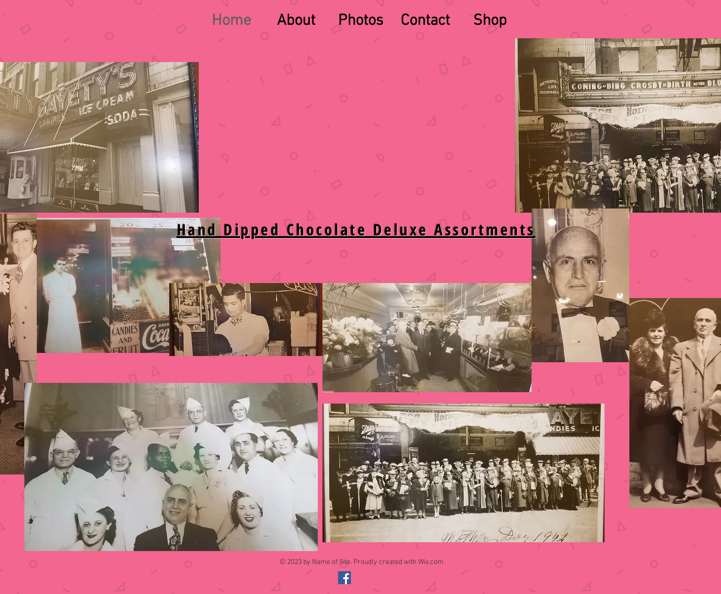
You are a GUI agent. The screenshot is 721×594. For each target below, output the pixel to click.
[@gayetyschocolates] (344, 577)
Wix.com (431, 562)
